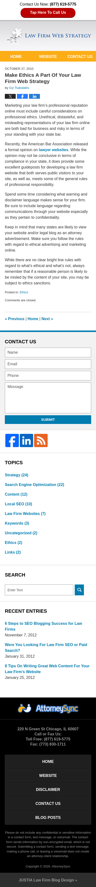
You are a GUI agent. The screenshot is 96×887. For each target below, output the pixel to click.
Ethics (24, 292)
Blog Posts (48, 818)
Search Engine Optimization (34, 485)
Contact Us (80, 57)
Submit (48, 419)
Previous (14, 319)
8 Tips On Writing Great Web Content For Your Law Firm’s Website (47, 669)
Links (13, 552)
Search (79, 589)
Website (48, 57)
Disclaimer (48, 790)
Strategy (16, 475)
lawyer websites (53, 150)
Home (16, 57)
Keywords (17, 523)
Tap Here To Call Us (48, 12)
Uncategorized (21, 533)
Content (16, 494)
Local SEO (18, 504)
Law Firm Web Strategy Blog (48, 35)
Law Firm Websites (25, 514)
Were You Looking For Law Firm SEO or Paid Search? (46, 648)
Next (47, 319)
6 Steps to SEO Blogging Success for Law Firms (43, 626)
